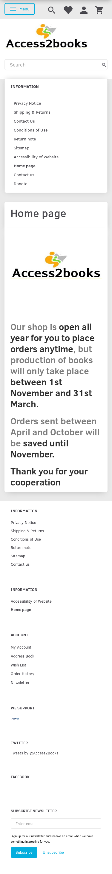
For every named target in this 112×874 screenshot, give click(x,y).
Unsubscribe (53, 852)
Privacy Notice (27, 103)
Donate (20, 183)
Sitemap (21, 148)
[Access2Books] (46, 35)
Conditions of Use (30, 130)
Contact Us (24, 121)
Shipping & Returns (32, 112)
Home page (25, 165)
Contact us (24, 174)
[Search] (104, 64)
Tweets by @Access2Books (34, 752)
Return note (25, 139)
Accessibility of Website (36, 157)
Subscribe (24, 852)
